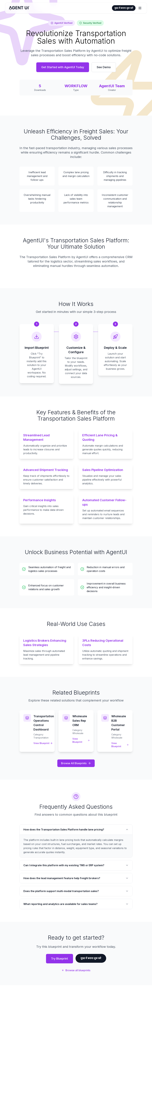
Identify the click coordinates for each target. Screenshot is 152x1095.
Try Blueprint (59, 958)
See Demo (104, 67)
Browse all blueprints (76, 970)
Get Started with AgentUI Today (62, 67)
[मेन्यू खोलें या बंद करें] (140, 8)
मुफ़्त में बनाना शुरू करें (123, 8)
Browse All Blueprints (76, 763)
